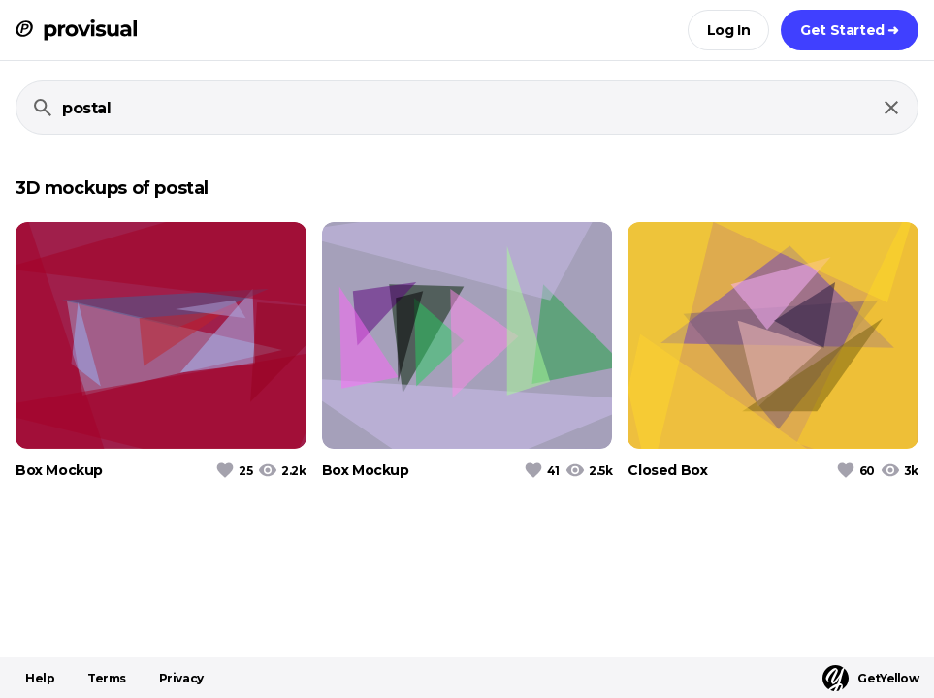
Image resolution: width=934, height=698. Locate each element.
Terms (106, 678)
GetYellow (870, 678)
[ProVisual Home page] (76, 30)
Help (39, 678)
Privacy (181, 678)
